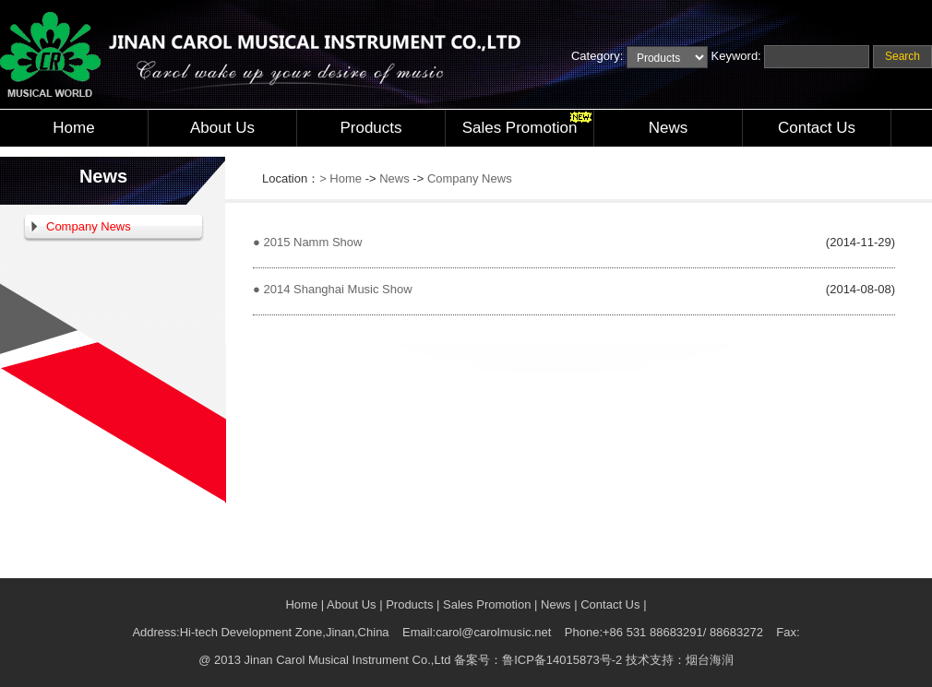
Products (370, 127)
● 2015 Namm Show (307, 242)
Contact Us (816, 127)
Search (902, 56)
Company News (88, 226)
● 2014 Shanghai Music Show (332, 289)
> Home (340, 178)
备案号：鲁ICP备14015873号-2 (538, 660)
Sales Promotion (520, 127)
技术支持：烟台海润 (680, 660)
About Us (222, 127)
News (668, 127)
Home (73, 127)
